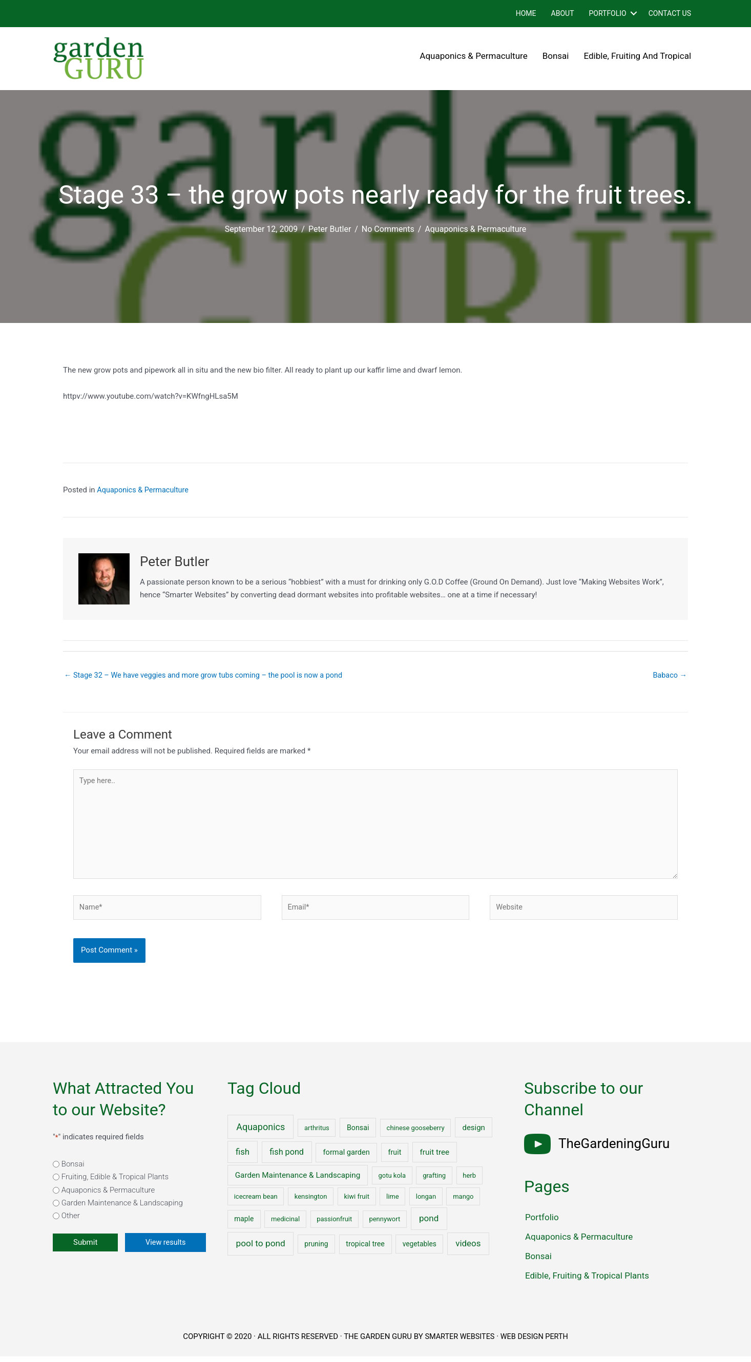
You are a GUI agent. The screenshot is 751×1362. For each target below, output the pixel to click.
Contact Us (670, 13)
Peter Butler (329, 229)
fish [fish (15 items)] (242, 1157)
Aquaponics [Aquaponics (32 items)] (260, 1132)
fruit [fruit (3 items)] (395, 1158)
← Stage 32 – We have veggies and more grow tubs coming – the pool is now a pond (208, 675)
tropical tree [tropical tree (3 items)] (365, 1249)
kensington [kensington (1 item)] (311, 1202)
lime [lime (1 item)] (392, 1202)
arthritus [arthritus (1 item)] (316, 1133)
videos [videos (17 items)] (468, 1249)
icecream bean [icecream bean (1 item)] (256, 1202)
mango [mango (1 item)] (463, 1202)
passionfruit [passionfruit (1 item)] (334, 1225)
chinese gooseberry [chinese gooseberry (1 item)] (416, 1133)
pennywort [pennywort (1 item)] (384, 1225)
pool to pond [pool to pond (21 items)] (260, 1249)
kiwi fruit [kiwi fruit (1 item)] (356, 1202)
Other (70, 1221)
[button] (634, 13)
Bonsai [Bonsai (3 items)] (358, 1133)
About (562, 13)
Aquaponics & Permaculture (473, 56)
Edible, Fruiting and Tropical (638, 56)
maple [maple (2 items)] (244, 1225)
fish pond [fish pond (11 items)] (286, 1157)
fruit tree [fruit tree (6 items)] (435, 1157)
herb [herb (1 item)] (469, 1181)
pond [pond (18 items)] (429, 1224)
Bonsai (556, 56)
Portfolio (607, 13)
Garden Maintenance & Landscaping (122, 1208)
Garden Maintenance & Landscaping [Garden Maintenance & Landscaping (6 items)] (298, 1180)
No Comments (388, 229)
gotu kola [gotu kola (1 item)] (392, 1181)
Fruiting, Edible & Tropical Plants (115, 1182)
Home (526, 13)
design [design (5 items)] (474, 1133)
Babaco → (669, 675)
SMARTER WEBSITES (458, 1342)
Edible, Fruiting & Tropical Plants (587, 1281)
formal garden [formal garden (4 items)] (346, 1157)
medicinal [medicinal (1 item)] (285, 1225)
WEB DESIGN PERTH (535, 1342)
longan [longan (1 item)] (426, 1202)
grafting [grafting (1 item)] (434, 1181)
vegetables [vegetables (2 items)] (419, 1249)
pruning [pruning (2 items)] (316, 1249)
